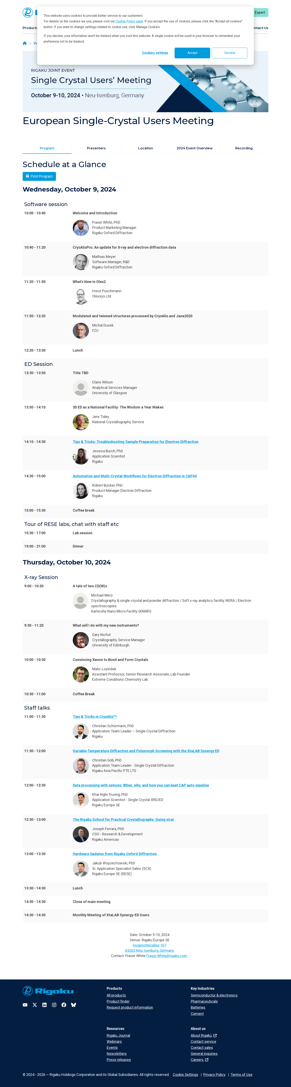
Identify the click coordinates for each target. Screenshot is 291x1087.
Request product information (130, 1007)
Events (112, 1047)
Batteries (198, 1007)
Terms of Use (241, 1074)
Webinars (114, 1041)
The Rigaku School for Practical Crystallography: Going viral (123, 819)
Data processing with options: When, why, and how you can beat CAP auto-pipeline (141, 785)
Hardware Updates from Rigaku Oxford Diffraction (115, 854)
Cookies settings (155, 53)
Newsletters (117, 1053)
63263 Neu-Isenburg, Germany (149, 950)
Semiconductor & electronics (214, 995)
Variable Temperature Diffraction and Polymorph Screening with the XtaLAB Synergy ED (146, 751)
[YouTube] (25, 1004)
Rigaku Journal (118, 1035)
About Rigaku (204, 1035)
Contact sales (202, 1047)
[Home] (25, 44)
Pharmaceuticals (204, 1001)
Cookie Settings (185, 1074)
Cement (197, 1014)
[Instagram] (54, 1004)
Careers (199, 1060)
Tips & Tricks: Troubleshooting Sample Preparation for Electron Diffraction (135, 442)
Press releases (119, 1060)
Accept (192, 53)
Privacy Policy (214, 1074)
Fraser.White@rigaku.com (166, 956)
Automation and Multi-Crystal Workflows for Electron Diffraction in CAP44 (135, 476)
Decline (229, 53)
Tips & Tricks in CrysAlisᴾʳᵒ (95, 716)
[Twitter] (34, 1004)
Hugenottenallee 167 (149, 945)
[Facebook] (63, 1004)
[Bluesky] (73, 1004)
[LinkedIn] (44, 1004)
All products (116, 995)
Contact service (203, 1041)
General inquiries (204, 1053)
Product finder (118, 1001)
